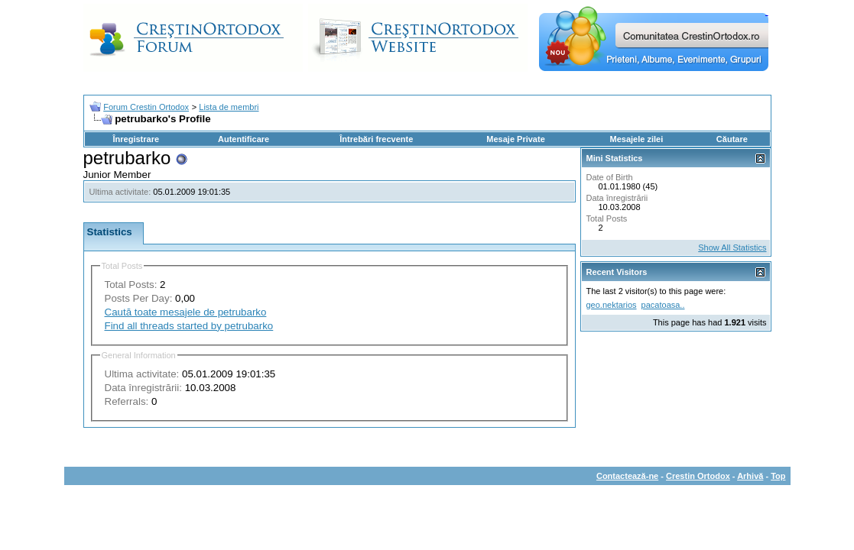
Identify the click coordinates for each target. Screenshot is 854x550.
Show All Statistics (732, 247)
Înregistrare (136, 139)
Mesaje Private (515, 139)
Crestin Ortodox (698, 475)
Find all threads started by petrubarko (189, 326)
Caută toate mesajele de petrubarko (186, 312)
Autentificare (243, 139)
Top (778, 475)
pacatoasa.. (663, 304)
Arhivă (750, 475)
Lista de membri (228, 107)
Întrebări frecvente (376, 139)
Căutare (732, 139)
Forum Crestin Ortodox (146, 107)
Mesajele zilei (637, 139)
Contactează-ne (627, 475)
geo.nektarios (611, 304)
